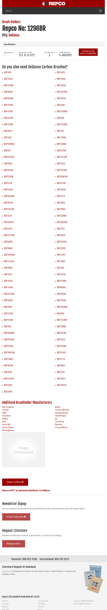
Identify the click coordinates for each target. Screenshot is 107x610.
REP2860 (8, 248)
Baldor (57, 406)
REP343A (8, 78)
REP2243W (62, 222)
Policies (5, 606)
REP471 (7, 150)
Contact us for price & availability (88, 52)
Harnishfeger (60, 415)
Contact (5, 603)
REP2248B (61, 215)
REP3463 (61, 261)
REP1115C (61, 163)
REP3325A (9, 261)
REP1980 (61, 209)
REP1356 (8, 183)
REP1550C (8, 189)
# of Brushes (49, 52)
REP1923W (9, 209)
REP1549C (61, 189)
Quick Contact (15, 482)
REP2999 (61, 248)
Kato (4, 421)
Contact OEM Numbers (83, 600)
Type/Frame (8, 52)
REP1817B (8, 202)
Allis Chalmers (8, 406)
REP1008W (9, 143)
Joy (56, 418)
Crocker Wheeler (62, 409)
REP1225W (62, 170)
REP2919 (8, 391)
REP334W (8, 85)
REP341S (61, 72)
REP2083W (62, 176)
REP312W (8, 124)
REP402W (8, 98)
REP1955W (9, 157)
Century (5, 409)
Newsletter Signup (14, 504)
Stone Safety (7, 427)
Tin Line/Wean (61, 427)
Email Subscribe (16, 517)
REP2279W (62, 91)
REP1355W (62, 157)
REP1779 (61, 196)
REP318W (61, 137)
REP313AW (62, 124)
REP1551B (61, 183)
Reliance (14, 35)
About (4, 600)
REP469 (60, 117)
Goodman (6, 415)
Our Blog (41, 603)
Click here (6, 571)
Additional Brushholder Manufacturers (27, 402)
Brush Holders (11, 22)
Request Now (13, 543)
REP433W (61, 150)
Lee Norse (59, 421)
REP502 (7, 326)
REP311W (8, 111)
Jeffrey (5, 418)
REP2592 (8, 385)
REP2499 (8, 241)
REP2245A (9, 222)
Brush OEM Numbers (82, 603)
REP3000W (9, 254)
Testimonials (43, 600)
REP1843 (61, 202)
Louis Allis (6, 424)
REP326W (61, 143)
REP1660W (9, 196)
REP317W (8, 117)
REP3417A (61, 385)
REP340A (61, 98)
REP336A (61, 85)
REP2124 (8, 215)
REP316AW (62, 111)
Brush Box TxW (25, 52)
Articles (41, 606)
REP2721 (61, 228)
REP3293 (61, 254)
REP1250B (8, 176)
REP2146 (61, 104)
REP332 (60, 130)
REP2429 (61, 235)
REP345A (61, 78)
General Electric (61, 412)
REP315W (8, 104)
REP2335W (9, 235)
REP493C (8, 130)
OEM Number (64, 52)
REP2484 (8, 267)
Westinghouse (8, 430)
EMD (4, 412)
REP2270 (8, 228)
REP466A (8, 91)
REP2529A (62, 241)
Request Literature (14, 531)
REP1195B (8, 170)
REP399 (7, 137)
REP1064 (8, 163)
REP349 (7, 72)
